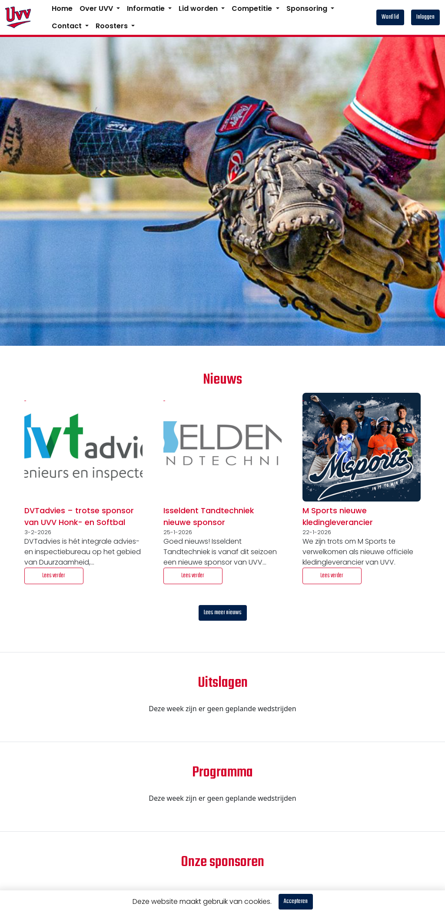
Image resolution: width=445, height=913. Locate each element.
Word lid (390, 17)
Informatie (146, 8)
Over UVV (97, 8)
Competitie (253, 8)
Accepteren (296, 901)
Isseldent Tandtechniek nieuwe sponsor (208, 516)
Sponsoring (307, 8)
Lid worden (199, 8)
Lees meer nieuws (223, 613)
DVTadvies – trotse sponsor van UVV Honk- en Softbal (79, 516)
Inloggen (425, 17)
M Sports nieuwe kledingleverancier (337, 516)
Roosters (113, 26)
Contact (67, 26)
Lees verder (53, 576)
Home (62, 8)
